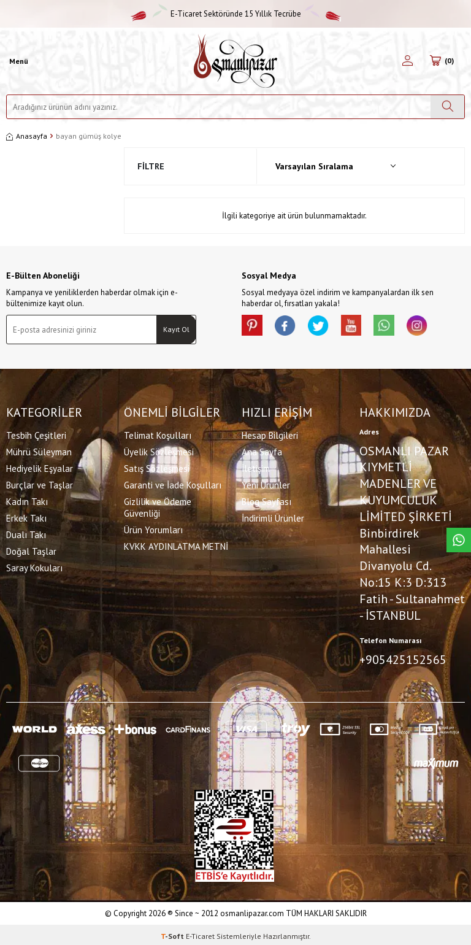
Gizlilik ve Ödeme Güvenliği (157, 505)
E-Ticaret (200, 933)
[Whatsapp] (401, 327)
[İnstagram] (438, 327)
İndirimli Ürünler (273, 516)
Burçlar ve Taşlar (39, 483)
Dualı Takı (26, 533)
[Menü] (17, 61)
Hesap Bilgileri (270, 433)
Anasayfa (26, 136)
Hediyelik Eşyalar (39, 466)
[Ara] (447, 106)
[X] (327, 327)
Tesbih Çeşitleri (36, 433)
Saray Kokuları (34, 566)
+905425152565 (402, 658)
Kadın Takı (27, 500)
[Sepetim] (442, 61)
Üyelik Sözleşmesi (159, 450)
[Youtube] (364, 327)
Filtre (150, 166)
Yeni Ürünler (266, 483)
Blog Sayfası (266, 500)
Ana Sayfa (262, 450)
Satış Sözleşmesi (157, 466)
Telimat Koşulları (157, 433)
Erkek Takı (26, 516)
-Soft (173, 933)
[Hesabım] (407, 61)
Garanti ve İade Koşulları (172, 483)
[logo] (235, 61)
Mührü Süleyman (39, 450)
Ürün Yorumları (153, 528)
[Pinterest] (254, 327)
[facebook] (290, 327)
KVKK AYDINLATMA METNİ (176, 544)
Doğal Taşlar (31, 549)
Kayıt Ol (176, 329)
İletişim (256, 466)
